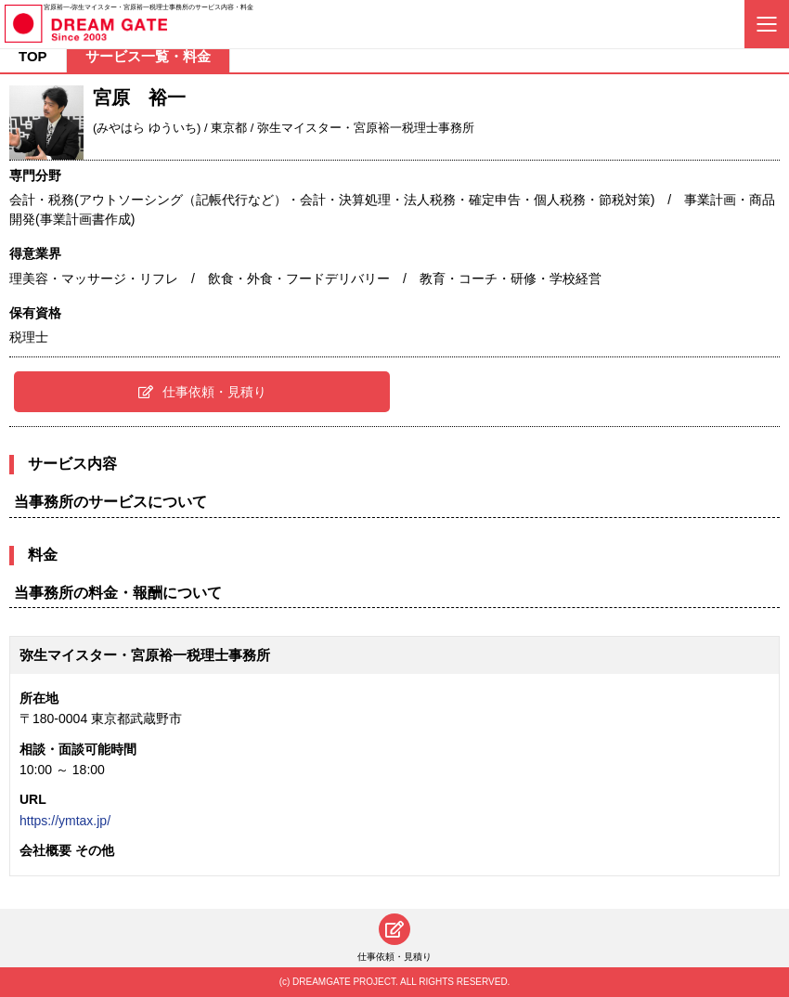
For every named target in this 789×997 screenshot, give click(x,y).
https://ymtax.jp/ (64, 820)
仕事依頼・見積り (202, 391)
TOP (33, 56)
